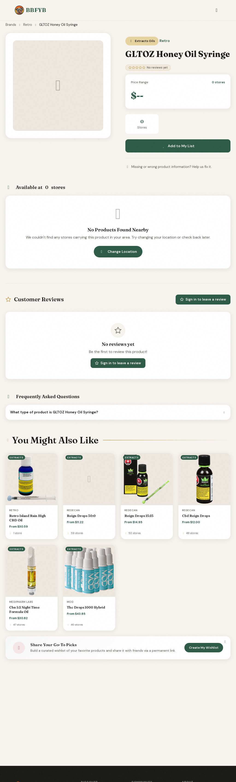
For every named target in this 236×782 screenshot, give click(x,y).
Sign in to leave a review (203, 299)
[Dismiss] (225, 641)
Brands (11, 25)
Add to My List (178, 145)
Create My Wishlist (203, 648)
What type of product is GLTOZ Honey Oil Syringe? (118, 412)
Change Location (118, 251)
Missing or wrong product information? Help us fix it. (168, 167)
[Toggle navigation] (216, 10)
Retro (27, 25)
